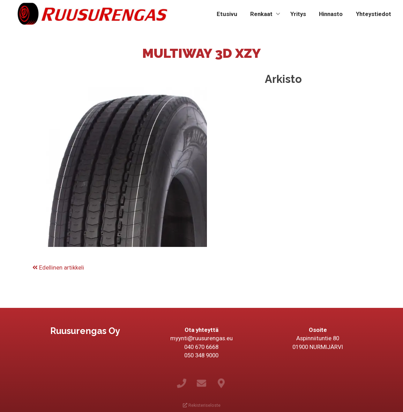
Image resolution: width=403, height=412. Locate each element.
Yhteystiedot (373, 13)
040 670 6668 (201, 346)
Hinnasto (331, 13)
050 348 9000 (201, 355)
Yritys (298, 13)
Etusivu (227, 13)
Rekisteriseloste (202, 405)
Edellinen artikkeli (58, 267)
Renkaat (261, 13)
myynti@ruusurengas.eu (201, 338)
